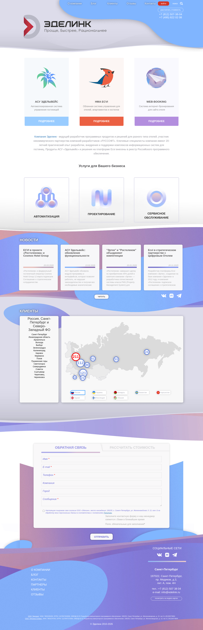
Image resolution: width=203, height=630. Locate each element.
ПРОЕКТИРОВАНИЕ (101, 200)
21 (82, 378)
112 (80, 363)
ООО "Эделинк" (33, 616)
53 (116, 359)
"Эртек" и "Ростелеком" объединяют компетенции (121, 253)
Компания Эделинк (45, 136)
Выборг (39, 345)
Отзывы (131, 3)
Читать (101, 297)
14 (75, 377)
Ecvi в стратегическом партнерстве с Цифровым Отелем (162, 253)
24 (146, 352)
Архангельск (39, 340)
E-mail (47, 467)
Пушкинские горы (39, 361)
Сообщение (50, 499)
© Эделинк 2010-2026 (101, 624)
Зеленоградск (39, 348)
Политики (108, 513)
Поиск (175, 3)
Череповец (39, 374)
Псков (39, 358)
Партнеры (39, 584)
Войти (163, 3)
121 (83, 373)
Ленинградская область (39, 337)
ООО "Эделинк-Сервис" (33, 618)
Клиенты (112, 3)
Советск (39, 369)
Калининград (39, 350)
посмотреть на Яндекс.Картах (166, 598)
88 (87, 365)
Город (46, 491)
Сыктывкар (39, 372)
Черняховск (39, 377)
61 (92, 358)
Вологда (39, 342)
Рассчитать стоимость (171, 10)
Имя (46, 459)
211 (76, 357)
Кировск (39, 353)
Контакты (150, 3)
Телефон (49, 475)
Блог (93, 3)
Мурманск (39, 356)
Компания (48, 483)
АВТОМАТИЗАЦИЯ (46, 200)
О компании (75, 3)
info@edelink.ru (170, 592)
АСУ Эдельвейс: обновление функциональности (77, 253)
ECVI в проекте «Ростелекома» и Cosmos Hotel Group (36, 253)
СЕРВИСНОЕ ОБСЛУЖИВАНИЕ (156, 201)
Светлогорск (39, 364)
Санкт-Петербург (39, 334)
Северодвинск (39, 366)
